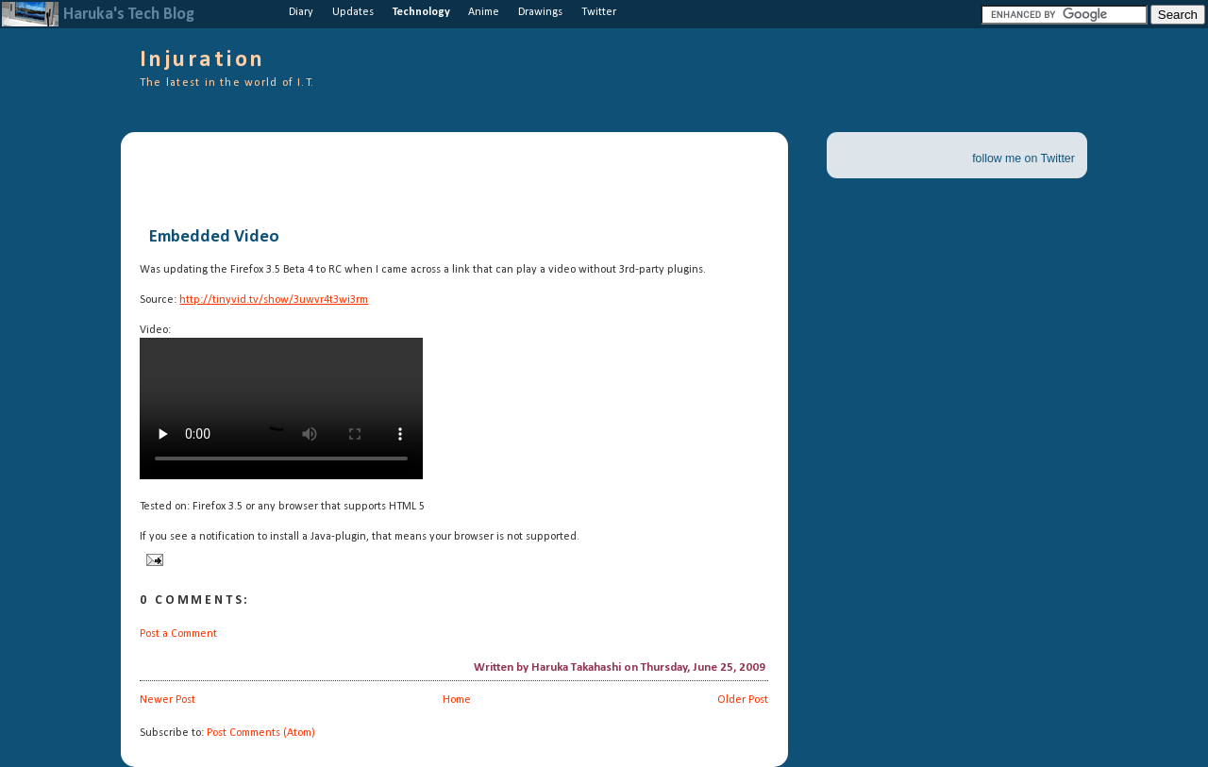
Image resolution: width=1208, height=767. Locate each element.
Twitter (598, 12)
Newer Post (167, 700)
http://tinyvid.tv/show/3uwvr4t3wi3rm (273, 300)
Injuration (202, 60)
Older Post (742, 700)
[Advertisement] (360, 179)
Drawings (540, 12)
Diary (301, 12)
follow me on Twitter (1023, 158)
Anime (483, 12)
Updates (353, 12)
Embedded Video (214, 237)
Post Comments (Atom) (261, 733)
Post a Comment (178, 634)
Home (457, 700)
